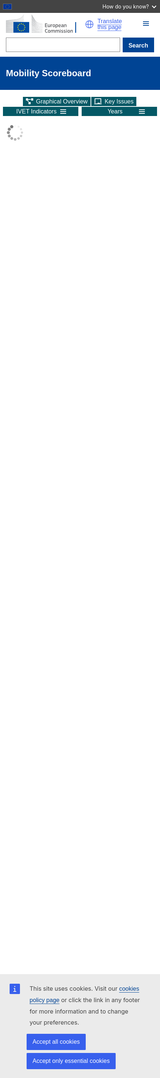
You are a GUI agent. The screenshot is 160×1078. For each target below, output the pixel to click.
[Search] (63, 45)
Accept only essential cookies (71, 1061)
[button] (89, 24)
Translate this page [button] (110, 24)
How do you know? (129, 6)
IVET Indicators (36, 111)
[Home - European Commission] (45, 24)
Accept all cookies (56, 1042)
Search (138, 45)
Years (115, 111)
